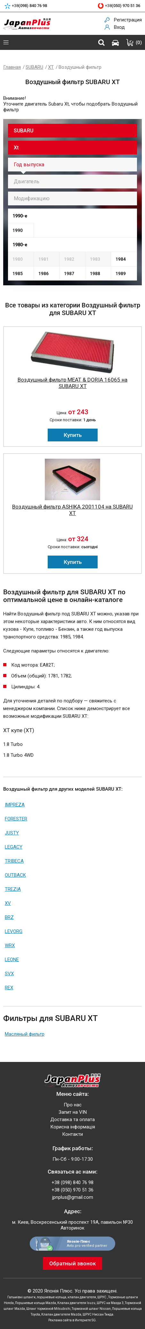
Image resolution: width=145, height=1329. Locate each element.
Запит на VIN (73, 1112)
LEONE (12, 959)
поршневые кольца (51, 1297)
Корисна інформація (72, 1127)
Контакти (72, 1134)
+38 (29, 6)
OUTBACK (15, 875)
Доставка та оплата (72, 1119)
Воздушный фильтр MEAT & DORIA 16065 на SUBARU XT (72, 382)
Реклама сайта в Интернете (69, 1320)
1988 (95, 273)
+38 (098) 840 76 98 (72, 1182)
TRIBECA (14, 861)
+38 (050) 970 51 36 (72, 1190)
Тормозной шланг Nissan (91, 1308)
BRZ (9, 917)
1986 (43, 273)
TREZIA (13, 889)
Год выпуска (29, 165)
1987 (69, 273)
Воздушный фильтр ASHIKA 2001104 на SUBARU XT (72, 509)
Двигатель (26, 181)
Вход (119, 27)
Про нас (73, 1105)
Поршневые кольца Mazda (35, 1303)
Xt (16, 148)
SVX (9, 974)
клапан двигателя (82, 1297)
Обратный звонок (72, 1263)
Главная (12, 67)
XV (8, 903)
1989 (121, 273)
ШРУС (102, 1297)
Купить (73, 435)
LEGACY (13, 847)
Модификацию (32, 198)
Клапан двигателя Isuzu (76, 1303)
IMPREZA (15, 805)
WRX (10, 945)
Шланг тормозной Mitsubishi (48, 1308)
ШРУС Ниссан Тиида (98, 1314)
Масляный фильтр (24, 1034)
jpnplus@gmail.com (72, 1197)
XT (51, 67)
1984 (121, 259)
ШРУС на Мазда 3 (110, 1303)
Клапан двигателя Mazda (61, 1314)
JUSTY (12, 833)
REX (9, 988)
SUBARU (34, 67)
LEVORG (13, 931)
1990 (17, 230)
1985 (17, 273)
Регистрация (128, 20)
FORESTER (16, 819)
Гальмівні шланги (21, 1297)
